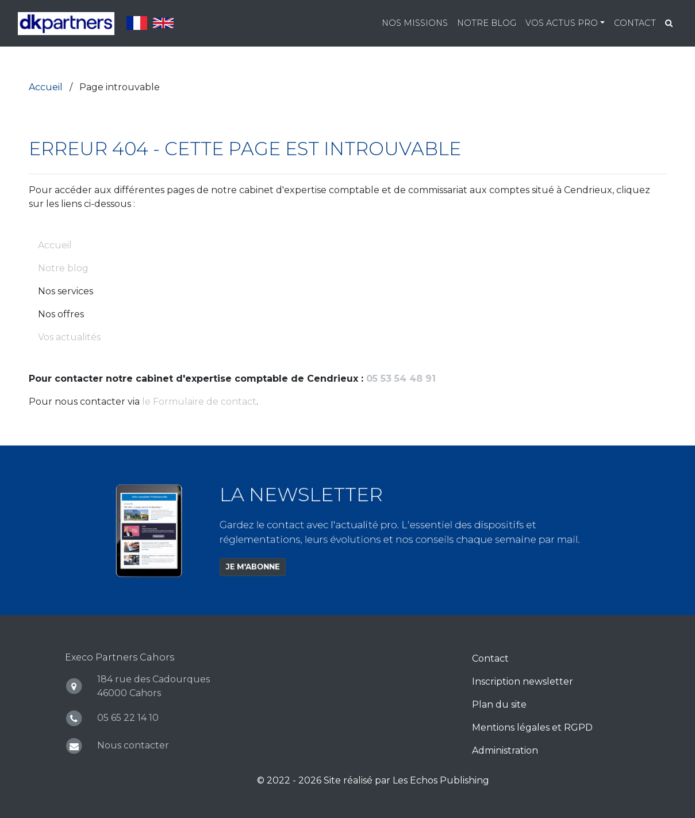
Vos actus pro (561, 23)
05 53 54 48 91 (401, 378)
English (163, 23)
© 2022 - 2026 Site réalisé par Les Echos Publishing (373, 780)
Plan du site (499, 704)
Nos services (65, 291)
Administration (505, 750)
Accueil (55, 245)
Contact (635, 23)
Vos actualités (69, 337)
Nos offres (61, 314)
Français (136, 23)
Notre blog (486, 23)
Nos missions (415, 23)
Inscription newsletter (522, 681)
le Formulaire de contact (199, 401)
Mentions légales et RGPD (532, 727)
